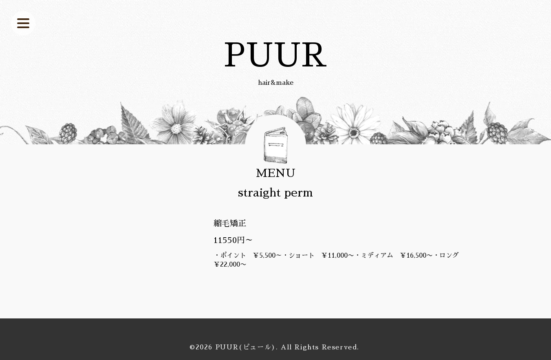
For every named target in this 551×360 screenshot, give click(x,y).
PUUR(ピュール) (246, 347)
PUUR (275, 55)
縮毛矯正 (230, 223)
